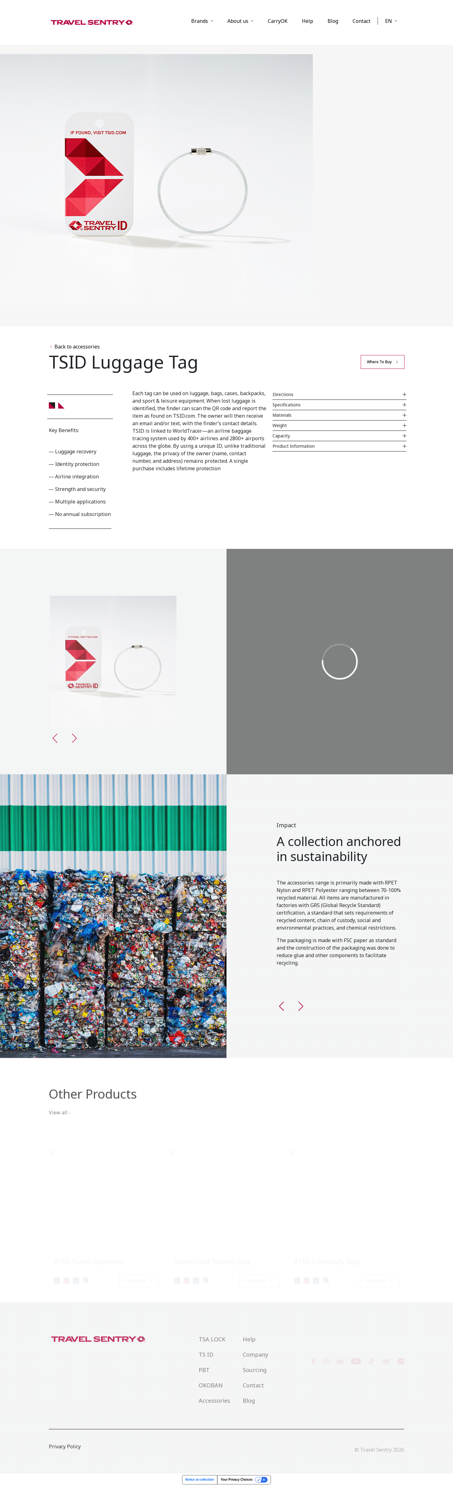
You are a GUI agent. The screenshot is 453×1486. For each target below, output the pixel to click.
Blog (333, 21)
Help (307, 21)
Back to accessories (75, 346)
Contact (361, 21)
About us (237, 21)
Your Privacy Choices (236, 1479)
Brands (199, 21)
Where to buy (379, 361)
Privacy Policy (65, 1454)
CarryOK (278, 21)
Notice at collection (200, 1479)
